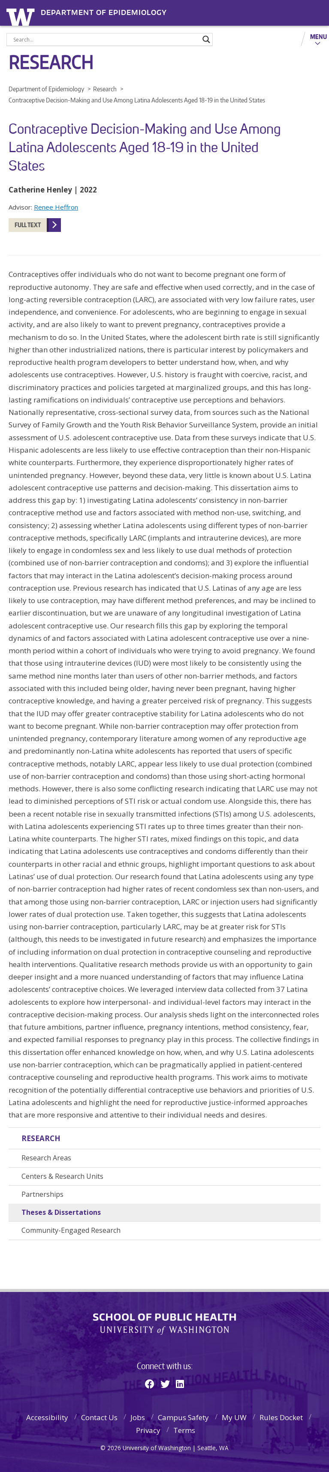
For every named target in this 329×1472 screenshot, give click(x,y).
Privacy (148, 1430)
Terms (184, 1430)
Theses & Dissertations (61, 1212)
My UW (234, 1417)
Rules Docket (281, 1417)
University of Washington (22, 16)
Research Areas (46, 1158)
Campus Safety (183, 1417)
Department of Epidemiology (104, 13)
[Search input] (105, 39)
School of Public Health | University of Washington (164, 1324)
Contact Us (99, 1417)
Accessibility (47, 1417)
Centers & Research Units (62, 1176)
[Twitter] (165, 1383)
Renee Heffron (56, 207)
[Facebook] (149, 1383)
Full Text (28, 224)
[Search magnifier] (206, 39)
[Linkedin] (180, 1383)
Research (40, 1138)
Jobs (137, 1417)
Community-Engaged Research (71, 1230)
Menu (318, 36)
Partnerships (42, 1194)
